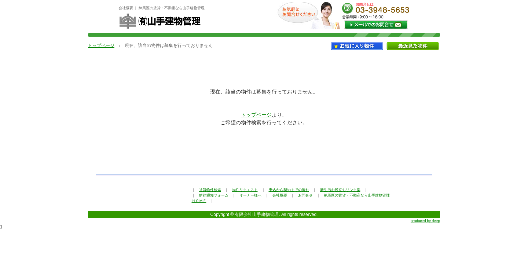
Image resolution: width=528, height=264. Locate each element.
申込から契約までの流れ (289, 190)
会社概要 (279, 195)
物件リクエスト (245, 190)
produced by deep (425, 221)
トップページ (101, 45)
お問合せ (305, 195)
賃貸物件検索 (210, 190)
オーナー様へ (250, 195)
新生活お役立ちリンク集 (340, 190)
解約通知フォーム (213, 195)
